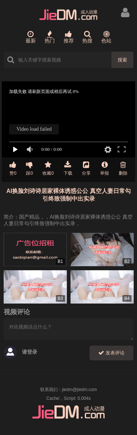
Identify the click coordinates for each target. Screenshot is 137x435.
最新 (31, 37)
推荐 (69, 37)
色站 (106, 37)
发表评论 (111, 353)
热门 (50, 37)
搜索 (122, 60)
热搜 (87, 37)
